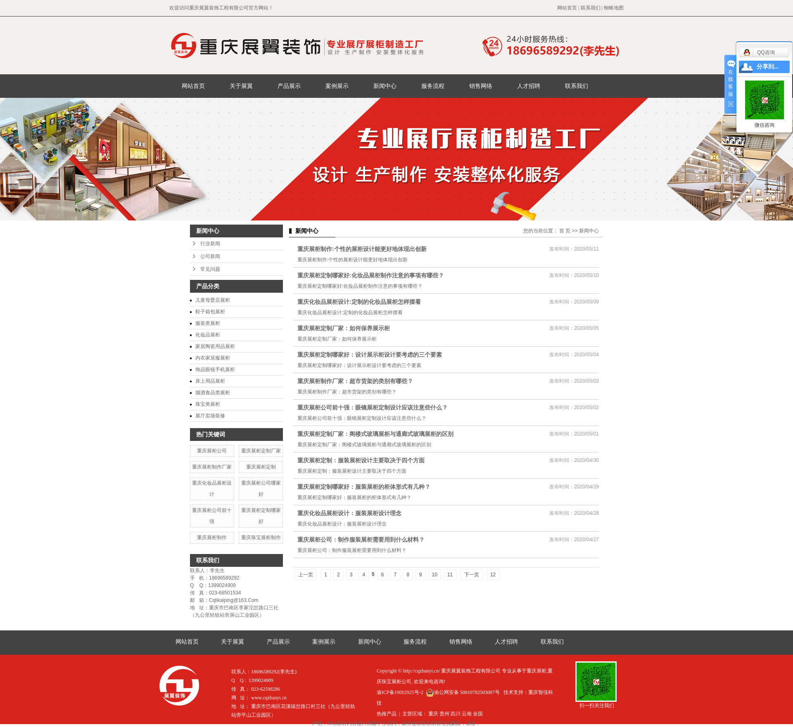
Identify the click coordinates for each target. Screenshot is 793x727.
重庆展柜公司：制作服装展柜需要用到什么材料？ (361, 539)
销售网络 (480, 86)
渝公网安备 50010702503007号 (463, 692)
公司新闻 (210, 256)
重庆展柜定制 (261, 467)
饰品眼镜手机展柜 (215, 369)
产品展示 (289, 86)
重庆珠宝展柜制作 (261, 537)
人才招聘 (528, 86)
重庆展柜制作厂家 (212, 467)
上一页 (305, 575)
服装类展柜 (207, 323)
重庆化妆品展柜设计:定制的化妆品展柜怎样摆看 (359, 301)
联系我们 (591, 8)
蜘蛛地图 (614, 8)
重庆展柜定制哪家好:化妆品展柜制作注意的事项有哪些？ (370, 275)
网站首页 (567, 8)
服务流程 (432, 86)
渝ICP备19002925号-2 (400, 692)
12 (493, 575)
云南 (467, 714)
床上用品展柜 (210, 381)
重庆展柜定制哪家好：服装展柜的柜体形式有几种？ (363, 486)
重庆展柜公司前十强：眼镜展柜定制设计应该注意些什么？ (372, 407)
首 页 (564, 231)
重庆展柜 (536, 671)
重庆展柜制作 (212, 537)
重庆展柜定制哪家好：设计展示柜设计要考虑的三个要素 (369, 354)
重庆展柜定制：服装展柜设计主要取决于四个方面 (361, 460)
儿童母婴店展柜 (212, 300)
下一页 (471, 575)
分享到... (768, 67)
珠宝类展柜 (207, 404)
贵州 (444, 714)
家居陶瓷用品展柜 (215, 346)
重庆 (433, 714)
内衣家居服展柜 (212, 358)
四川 (456, 714)
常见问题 (210, 269)
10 (434, 575)
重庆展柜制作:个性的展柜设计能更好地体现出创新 (362, 249)
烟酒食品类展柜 (212, 392)
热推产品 (386, 714)
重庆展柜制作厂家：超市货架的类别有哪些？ (355, 381)
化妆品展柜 (207, 335)
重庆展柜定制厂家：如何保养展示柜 (343, 328)
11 (450, 575)
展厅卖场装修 (210, 416)
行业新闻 (210, 243)
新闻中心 (384, 86)
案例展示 (337, 86)
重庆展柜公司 (212, 451)
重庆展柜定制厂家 (261, 451)
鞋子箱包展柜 (210, 312)
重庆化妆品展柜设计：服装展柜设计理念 (349, 513)
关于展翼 (241, 86)
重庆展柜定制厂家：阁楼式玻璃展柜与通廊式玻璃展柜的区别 (375, 434)
